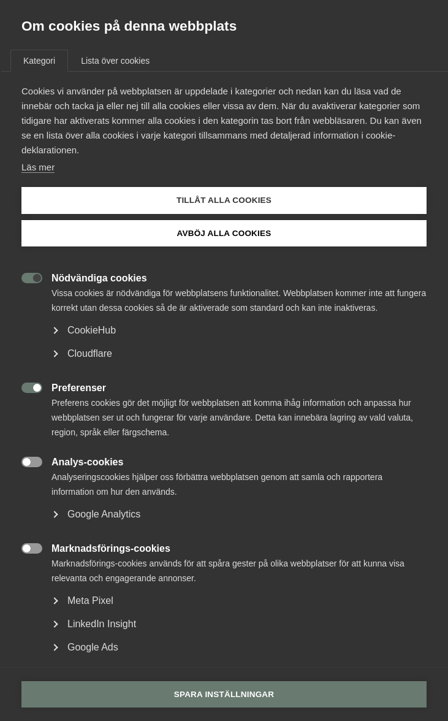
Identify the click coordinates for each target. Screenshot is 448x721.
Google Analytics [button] (103, 514)
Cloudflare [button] (89, 353)
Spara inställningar (224, 694)
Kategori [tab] (39, 61)
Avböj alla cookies (224, 233)
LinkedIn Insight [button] (101, 624)
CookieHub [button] (91, 330)
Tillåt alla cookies (224, 200)
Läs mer (38, 167)
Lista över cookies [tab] (115, 61)
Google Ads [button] (92, 647)
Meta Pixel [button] (90, 600)
